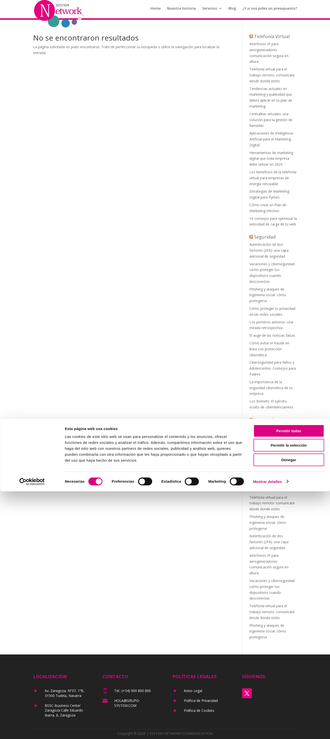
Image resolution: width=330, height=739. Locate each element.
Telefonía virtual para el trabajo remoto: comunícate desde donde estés (272, 75)
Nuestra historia (181, 10)
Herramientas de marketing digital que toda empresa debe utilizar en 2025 (271, 158)
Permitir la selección (289, 693)
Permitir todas (288, 678)
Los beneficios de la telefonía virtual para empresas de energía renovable (272, 178)
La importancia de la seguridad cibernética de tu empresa (270, 388)
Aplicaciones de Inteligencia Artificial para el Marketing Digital (271, 139)
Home (156, 10)
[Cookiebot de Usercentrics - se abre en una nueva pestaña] (32, 729)
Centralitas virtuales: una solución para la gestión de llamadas (270, 120)
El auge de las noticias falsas (272, 335)
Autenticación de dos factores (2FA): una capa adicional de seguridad (268, 250)
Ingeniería (264, 420)
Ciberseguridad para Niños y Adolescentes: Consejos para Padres (272, 368)
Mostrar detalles (267, 729)
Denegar (288, 707)
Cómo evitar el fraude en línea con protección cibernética (269, 349)
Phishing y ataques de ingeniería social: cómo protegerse (267, 295)
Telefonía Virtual (272, 36)
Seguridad (265, 237)
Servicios (209, 10)
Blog (232, 10)
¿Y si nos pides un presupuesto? (269, 10)
